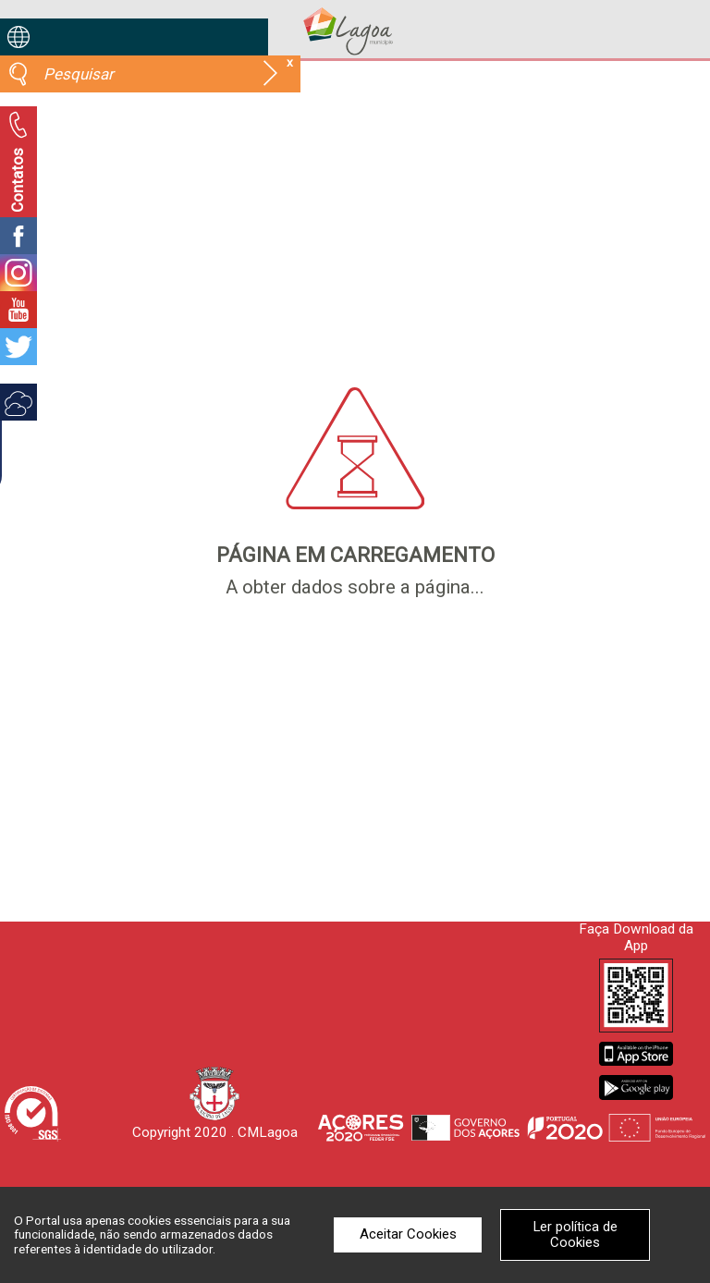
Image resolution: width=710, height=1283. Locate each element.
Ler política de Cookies (575, 1234)
